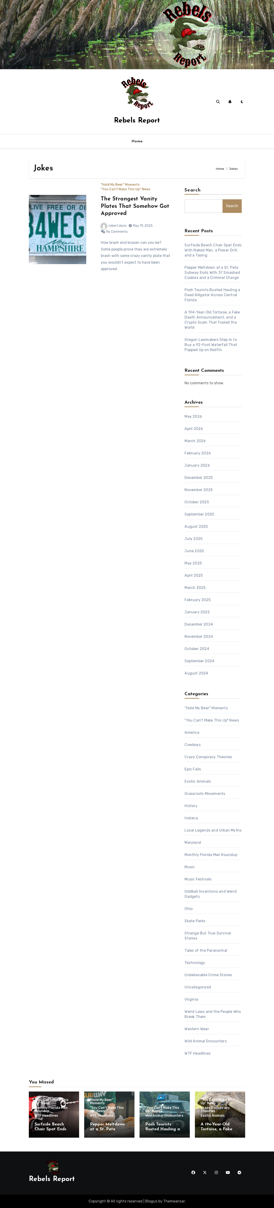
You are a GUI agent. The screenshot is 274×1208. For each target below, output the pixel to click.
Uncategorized (198, 987)
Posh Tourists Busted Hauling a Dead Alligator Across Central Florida (212, 295)
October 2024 (197, 649)
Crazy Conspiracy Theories (208, 757)
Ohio (189, 909)
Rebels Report (137, 120)
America (192, 732)
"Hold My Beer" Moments (120, 184)
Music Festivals (198, 879)
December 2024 (199, 624)
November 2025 (199, 490)
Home (137, 141)
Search (193, 190)
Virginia (191, 999)
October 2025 (197, 502)
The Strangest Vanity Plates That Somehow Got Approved (135, 206)
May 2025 (193, 563)
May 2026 (193, 416)
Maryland (193, 842)
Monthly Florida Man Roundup (211, 855)
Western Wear (197, 1029)
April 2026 (194, 429)
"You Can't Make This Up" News (125, 189)
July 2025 (194, 539)
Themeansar (174, 1201)
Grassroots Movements (205, 793)
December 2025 (199, 477)
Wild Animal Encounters (205, 1041)
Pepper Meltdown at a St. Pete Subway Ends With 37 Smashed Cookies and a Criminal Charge (212, 272)
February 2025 (198, 600)
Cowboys (192, 745)
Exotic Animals (198, 781)
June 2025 (194, 551)
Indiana (191, 818)
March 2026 (195, 441)
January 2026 (197, 465)
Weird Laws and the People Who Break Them (213, 1014)
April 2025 (194, 575)
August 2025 (196, 526)
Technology (195, 962)
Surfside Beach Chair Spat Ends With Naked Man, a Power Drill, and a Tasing (213, 250)
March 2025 (195, 587)
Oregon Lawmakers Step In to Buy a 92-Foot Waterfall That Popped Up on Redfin (211, 344)
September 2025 (199, 514)
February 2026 (198, 453)
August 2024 (196, 673)
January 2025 (197, 612)
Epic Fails (193, 769)
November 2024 (199, 636)
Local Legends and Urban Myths (213, 830)
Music (190, 867)
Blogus (151, 1201)
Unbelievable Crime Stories (208, 975)
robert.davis (114, 226)
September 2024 (199, 661)
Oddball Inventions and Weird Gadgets (211, 894)
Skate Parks (195, 921)
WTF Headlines (198, 1053)
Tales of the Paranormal (206, 950)
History (191, 806)
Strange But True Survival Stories (208, 935)
